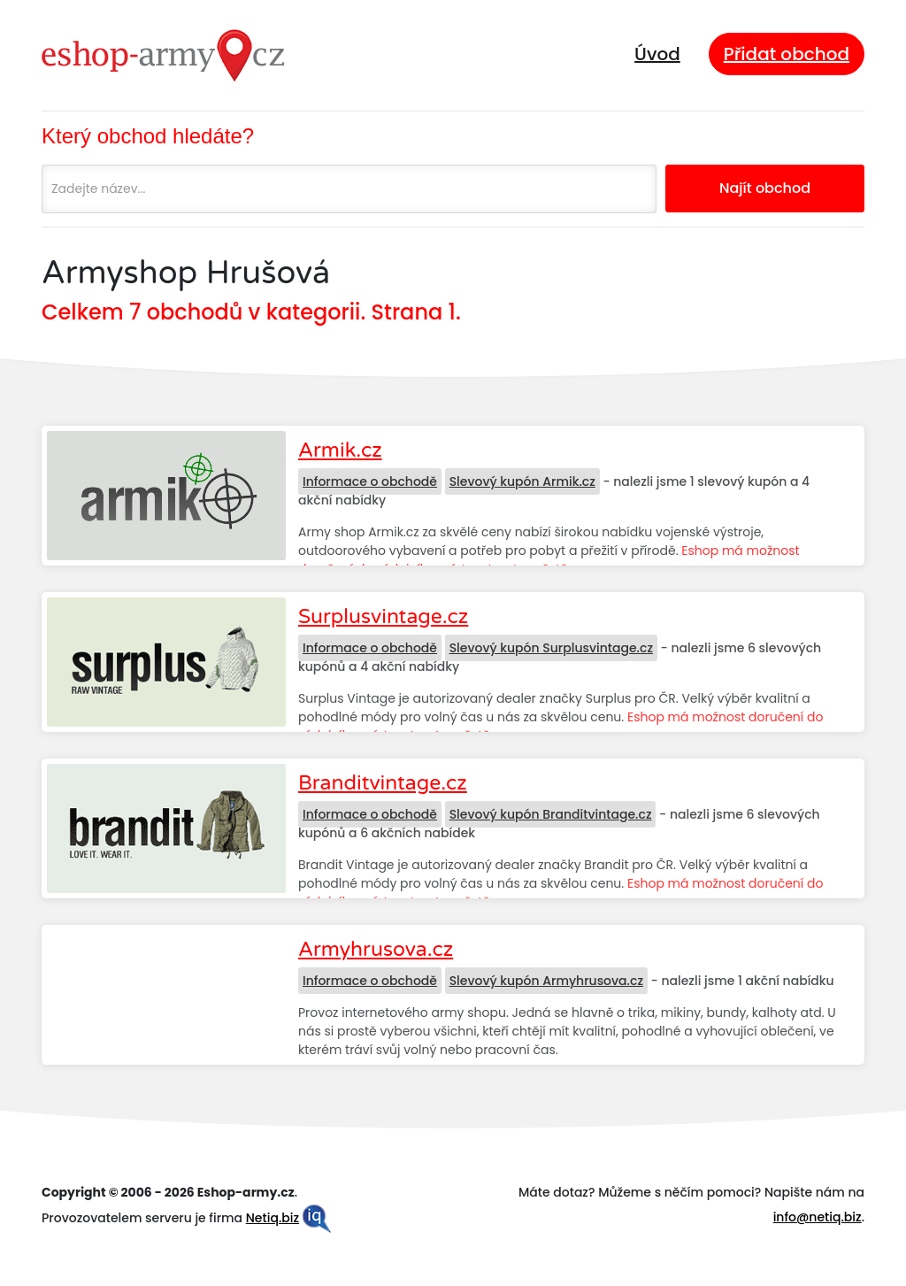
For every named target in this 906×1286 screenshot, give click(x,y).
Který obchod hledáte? (148, 136)
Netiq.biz (272, 1218)
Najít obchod (764, 188)
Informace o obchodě (370, 481)
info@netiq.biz (817, 1217)
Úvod (657, 54)
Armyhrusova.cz (375, 949)
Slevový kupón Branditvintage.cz (550, 814)
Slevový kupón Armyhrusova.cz (546, 981)
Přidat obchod (786, 54)
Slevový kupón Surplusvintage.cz (551, 648)
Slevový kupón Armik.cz (522, 481)
